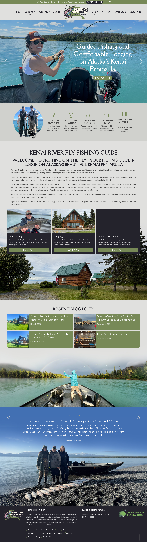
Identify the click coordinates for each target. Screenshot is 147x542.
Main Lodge (44, 12)
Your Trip (30, 12)
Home (18, 12)
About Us (39, 530)
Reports (66, 530)
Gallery (106, 12)
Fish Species (58, 533)
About (95, 12)
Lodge (74, 530)
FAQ (58, 530)
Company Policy (34, 537)
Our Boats (40, 533)
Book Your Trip (102, 77)
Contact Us (135, 12)
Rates (49, 533)
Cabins (56, 12)
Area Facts (49, 530)
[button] (141, 61)
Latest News (120, 12)
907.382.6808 (94, 2)
